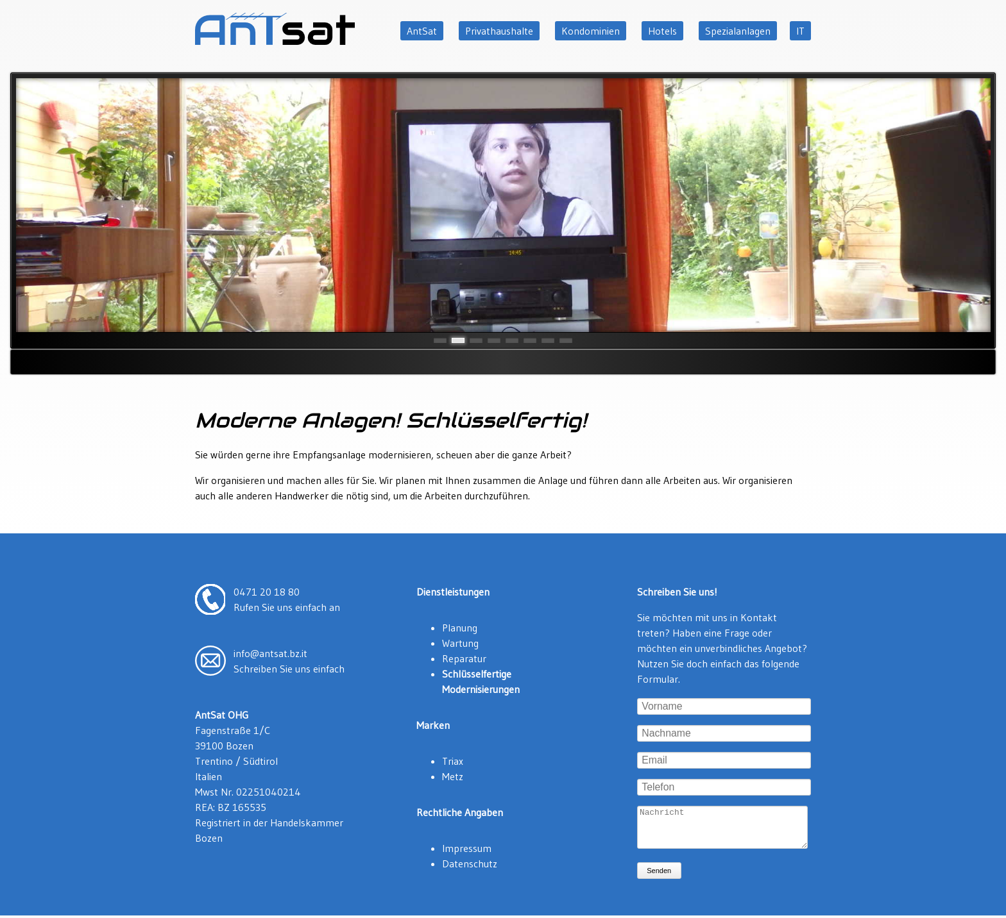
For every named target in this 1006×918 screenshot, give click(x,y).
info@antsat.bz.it (270, 653)
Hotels (662, 30)
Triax (452, 761)
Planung (459, 627)
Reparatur (464, 658)
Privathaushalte (499, 30)
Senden (659, 878)
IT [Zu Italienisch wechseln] (800, 30)
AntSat (422, 30)
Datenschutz (469, 863)
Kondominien (590, 30)
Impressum (466, 848)
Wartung (460, 643)
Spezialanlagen (738, 30)
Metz (452, 776)
